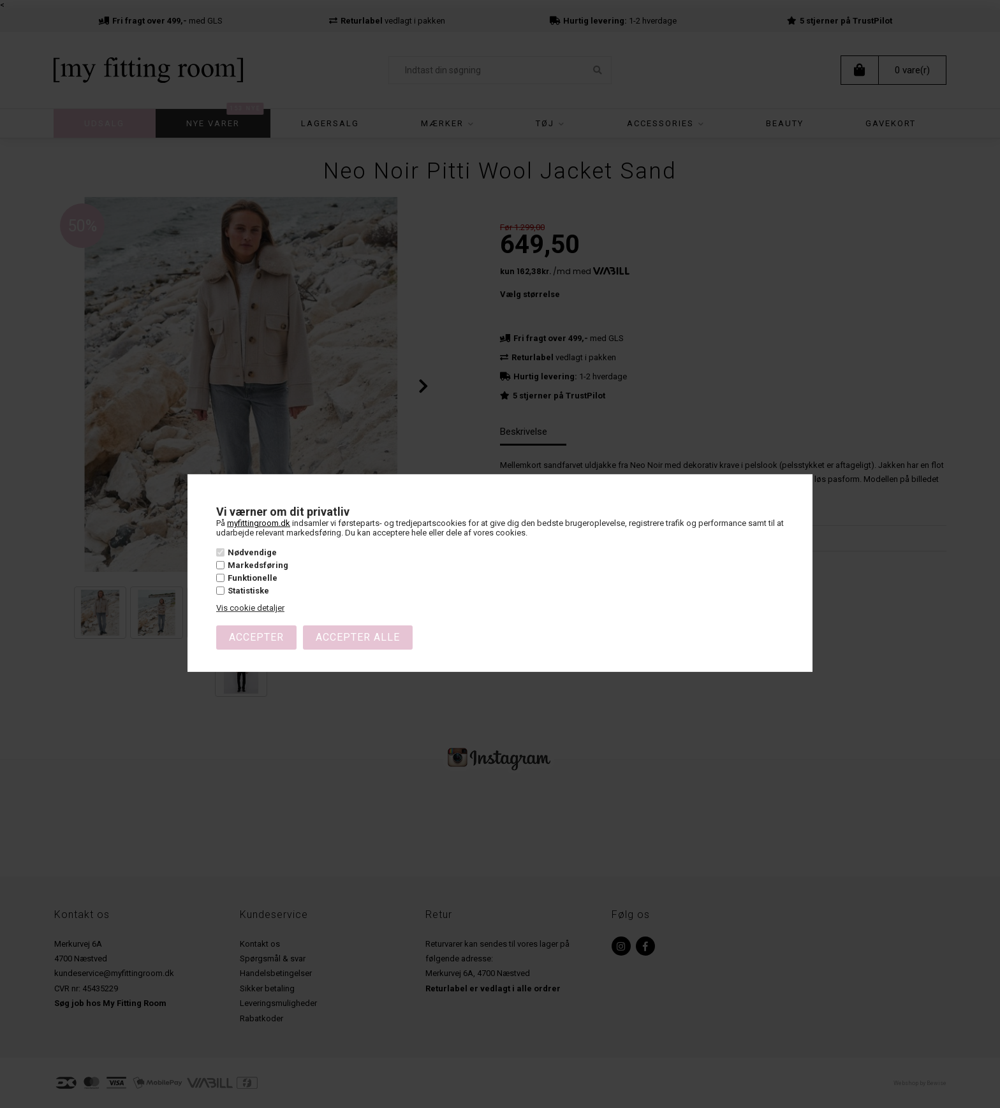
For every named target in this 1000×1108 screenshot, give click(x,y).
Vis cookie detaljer (250, 608)
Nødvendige (252, 552)
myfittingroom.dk (258, 523)
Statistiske (248, 590)
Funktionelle (252, 578)
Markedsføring (258, 565)
